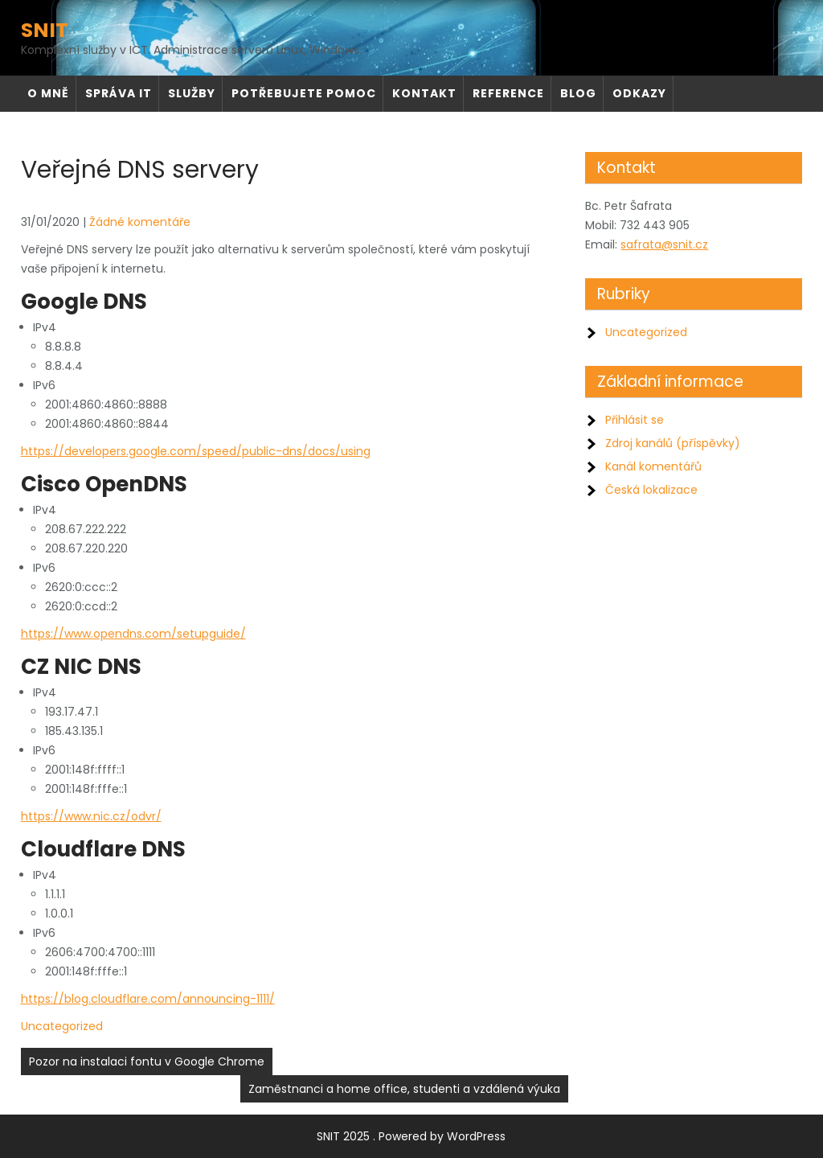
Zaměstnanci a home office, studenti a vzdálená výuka (404, 1089)
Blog (578, 93)
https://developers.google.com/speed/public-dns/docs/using (196, 451)
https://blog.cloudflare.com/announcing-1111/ (148, 999)
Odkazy (639, 93)
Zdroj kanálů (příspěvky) (672, 443)
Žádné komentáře (139, 222)
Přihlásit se (634, 420)
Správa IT (118, 93)
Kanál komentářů (653, 466)
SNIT (44, 30)
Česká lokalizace (651, 490)
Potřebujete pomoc (303, 93)
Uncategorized (62, 1026)
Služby (191, 93)
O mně (48, 93)
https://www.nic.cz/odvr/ (91, 816)
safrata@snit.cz (664, 244)
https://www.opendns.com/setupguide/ (133, 634)
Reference (508, 93)
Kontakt (424, 93)
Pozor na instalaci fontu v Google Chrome (146, 1061)
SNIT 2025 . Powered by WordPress (411, 1136)
